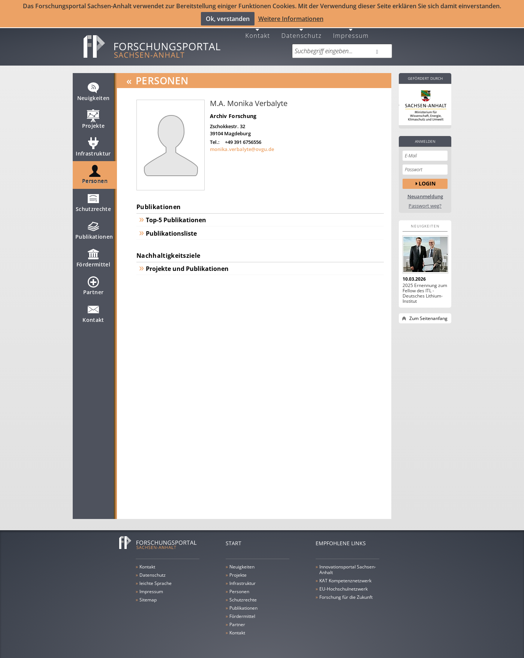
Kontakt (258, 29)
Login (427, 178)
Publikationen (94, 228)
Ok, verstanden (228, 18)
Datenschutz (301, 29)
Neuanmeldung (425, 191)
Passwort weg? (425, 200)
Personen (95, 172)
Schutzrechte (93, 200)
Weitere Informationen (290, 18)
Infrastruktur (93, 145)
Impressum (351, 29)
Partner (93, 283)
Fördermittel (93, 256)
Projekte (93, 117)
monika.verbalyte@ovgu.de (242, 144)
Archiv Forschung (233, 110)
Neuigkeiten (93, 89)
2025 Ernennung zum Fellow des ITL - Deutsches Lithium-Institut (425, 288)
